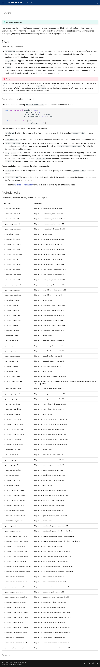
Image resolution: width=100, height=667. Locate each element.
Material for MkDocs (15, 664)
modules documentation (23, 185)
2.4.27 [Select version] (28, 3)
